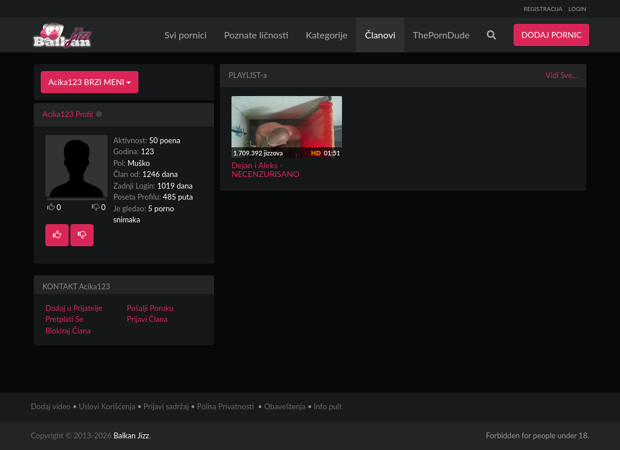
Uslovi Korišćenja (107, 406)
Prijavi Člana (147, 319)
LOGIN (577, 8)
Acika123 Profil (67, 114)
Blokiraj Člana (68, 330)
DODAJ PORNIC (551, 35)
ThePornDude (441, 34)
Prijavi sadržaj (166, 406)
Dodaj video (50, 406)
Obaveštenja (284, 406)
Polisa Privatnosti (225, 406)
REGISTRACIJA (542, 8)
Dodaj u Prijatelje (73, 308)
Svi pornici (186, 34)
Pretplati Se (64, 319)
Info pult (328, 406)
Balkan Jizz (131, 435)
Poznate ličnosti (256, 34)
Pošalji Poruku (150, 308)
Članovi (380, 34)
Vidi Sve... (562, 75)
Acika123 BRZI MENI (89, 82)
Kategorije (327, 34)
